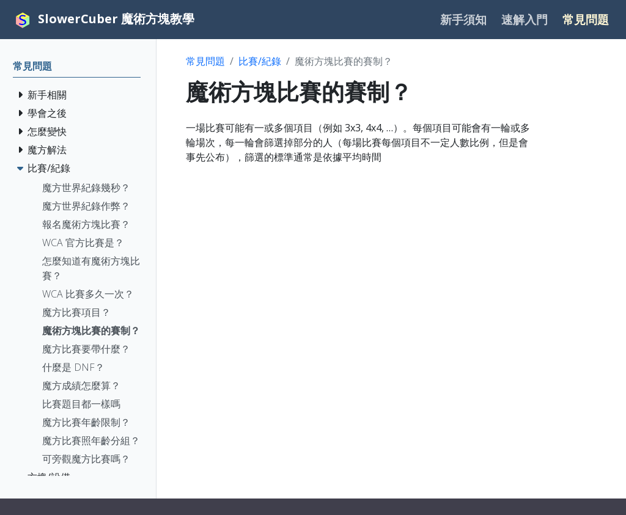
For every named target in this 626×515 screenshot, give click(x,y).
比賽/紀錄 (259, 61)
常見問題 (205, 61)
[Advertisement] (402, 259)
